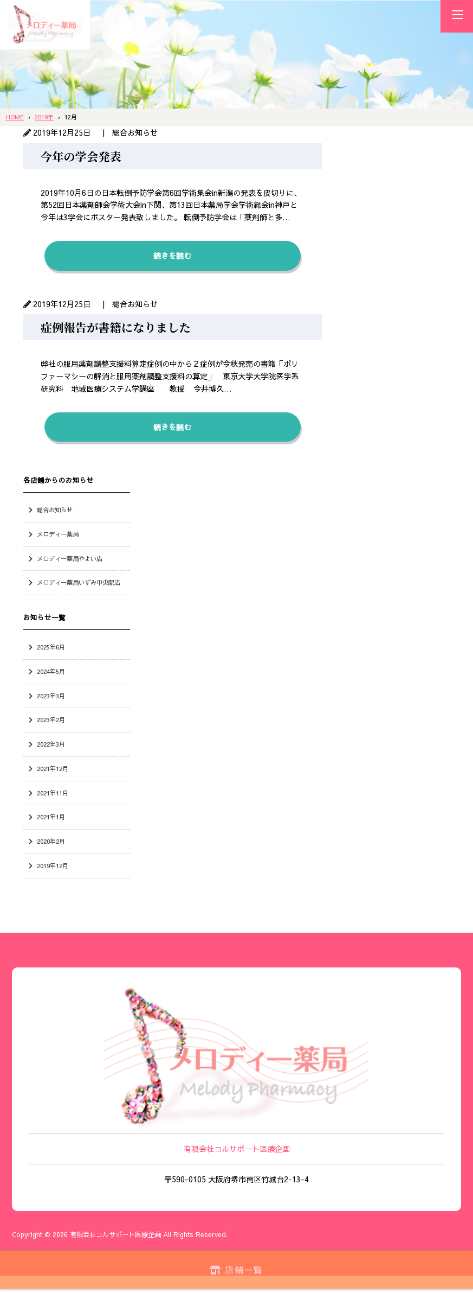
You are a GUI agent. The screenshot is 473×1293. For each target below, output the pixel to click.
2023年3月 (51, 695)
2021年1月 (51, 816)
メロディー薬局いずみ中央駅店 (78, 582)
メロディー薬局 (58, 534)
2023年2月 (51, 719)
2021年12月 (52, 768)
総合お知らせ (55, 509)
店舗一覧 (236, 1269)
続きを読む (172, 255)
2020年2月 (51, 841)
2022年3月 (51, 744)
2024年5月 (51, 671)
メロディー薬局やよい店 (69, 558)
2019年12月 (52, 865)
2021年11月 (52, 792)
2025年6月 (51, 646)
